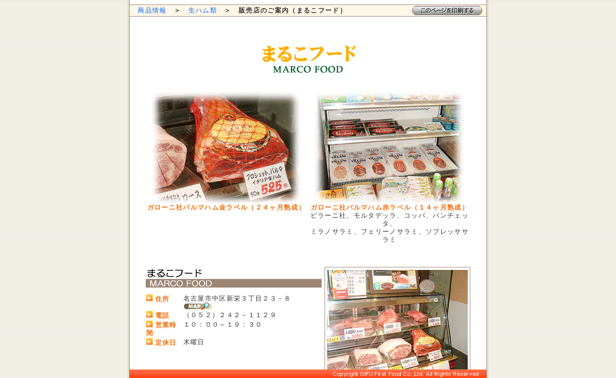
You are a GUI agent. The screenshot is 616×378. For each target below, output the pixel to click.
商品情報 (152, 10)
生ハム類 (202, 10)
